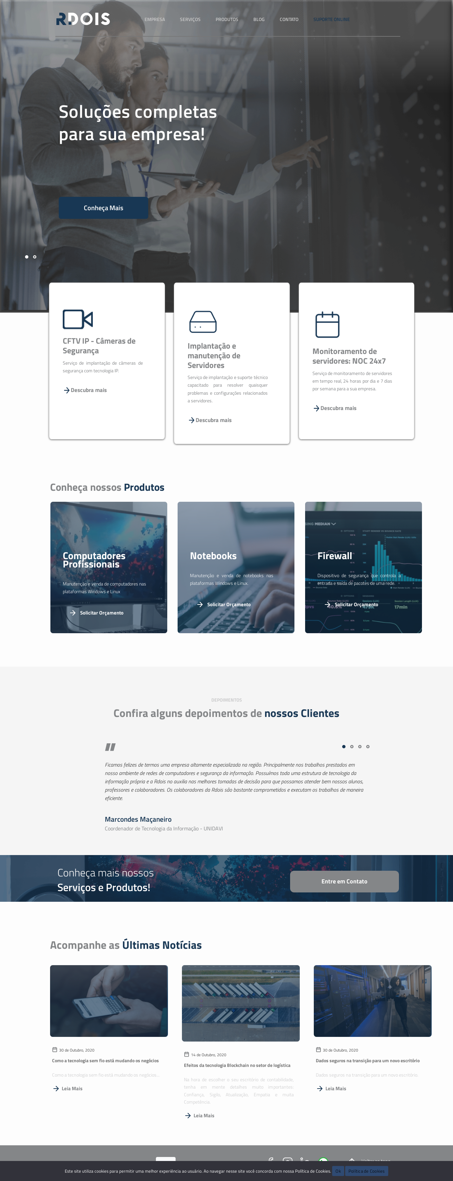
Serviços (190, 19)
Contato (289, 19)
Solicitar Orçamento (96, 613)
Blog (259, 19)
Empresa (155, 19)
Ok (338, 1171)
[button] (27, 257)
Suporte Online (331, 19)
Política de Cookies (367, 1171)
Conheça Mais (103, 208)
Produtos (227, 19)
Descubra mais (85, 390)
